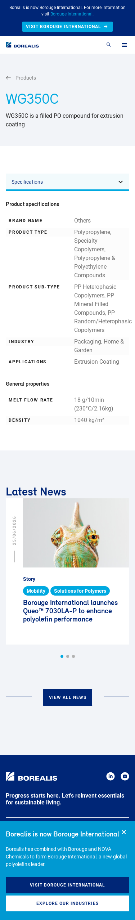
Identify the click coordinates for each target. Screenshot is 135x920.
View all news (67, 697)
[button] (61, 656)
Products (21, 78)
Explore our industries (67, 903)
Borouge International (71, 14)
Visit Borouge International (67, 885)
